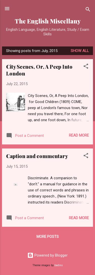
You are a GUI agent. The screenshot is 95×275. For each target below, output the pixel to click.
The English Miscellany (48, 21)
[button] (86, 67)
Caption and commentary (37, 156)
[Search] (88, 10)
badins (58, 265)
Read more (79, 135)
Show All (80, 50)
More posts (47, 237)
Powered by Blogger (47, 255)
